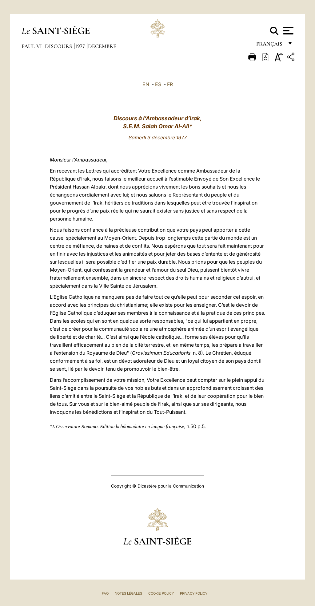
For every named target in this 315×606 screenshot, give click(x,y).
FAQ (105, 593)
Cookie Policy (161, 593)
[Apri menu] (287, 31)
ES (158, 84)
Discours (59, 46)
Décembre (102, 46)
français (270, 45)
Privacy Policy (193, 593)
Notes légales (128, 593)
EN (145, 84)
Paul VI (32, 46)
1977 (80, 46)
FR (170, 84)
